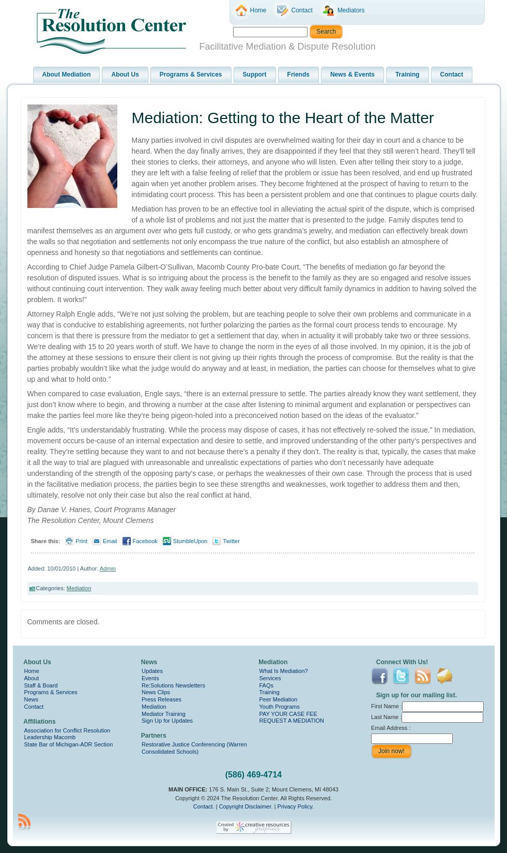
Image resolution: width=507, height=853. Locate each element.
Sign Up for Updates (167, 720)
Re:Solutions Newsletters (173, 685)
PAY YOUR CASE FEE (288, 714)
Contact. (203, 806)
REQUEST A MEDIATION (292, 720)
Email (110, 541)
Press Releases (161, 699)
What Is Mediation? (283, 671)
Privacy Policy (295, 806)
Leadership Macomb (50, 737)
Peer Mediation (278, 699)
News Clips (156, 692)
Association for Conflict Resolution (67, 730)
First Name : (427, 706)
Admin (108, 568)
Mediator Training (164, 714)
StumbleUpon (190, 541)
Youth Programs (279, 707)
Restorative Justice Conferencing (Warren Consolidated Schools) (194, 748)
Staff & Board (41, 685)
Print (81, 541)
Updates (152, 671)
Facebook (145, 541)
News (31, 699)
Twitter (231, 541)
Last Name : (427, 717)
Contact (34, 707)
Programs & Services (51, 692)
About (31, 678)
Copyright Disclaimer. (246, 806)
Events (150, 678)
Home (31, 671)
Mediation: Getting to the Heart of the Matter (283, 117)
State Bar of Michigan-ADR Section (68, 744)
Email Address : (390, 728)
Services (270, 678)
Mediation (79, 588)
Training (269, 692)
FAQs (266, 685)
